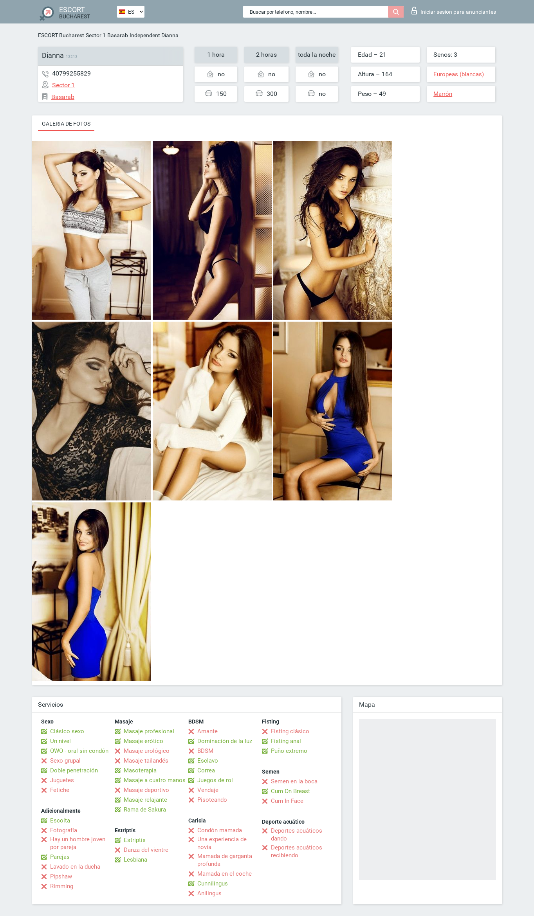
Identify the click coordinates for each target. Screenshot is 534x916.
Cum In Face (287, 800)
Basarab (117, 35)
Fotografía (63, 830)
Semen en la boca (294, 781)
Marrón (442, 93)
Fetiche (59, 790)
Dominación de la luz (224, 741)
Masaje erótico (143, 741)
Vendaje (207, 790)
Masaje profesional (149, 731)
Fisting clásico (290, 731)
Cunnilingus (212, 883)
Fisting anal (286, 741)
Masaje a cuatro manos (155, 780)
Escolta (60, 820)
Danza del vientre (146, 849)
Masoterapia (140, 770)
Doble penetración (74, 770)
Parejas (60, 856)
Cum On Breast (290, 791)
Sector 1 (96, 35)
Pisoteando (212, 799)
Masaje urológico (147, 750)
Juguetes (62, 780)
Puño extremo (289, 750)
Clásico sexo (67, 731)
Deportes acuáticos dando (296, 834)
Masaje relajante (145, 799)
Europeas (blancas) (458, 74)
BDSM (205, 750)
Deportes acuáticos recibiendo (296, 851)
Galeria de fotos (66, 124)
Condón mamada (219, 830)
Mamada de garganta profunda (224, 860)
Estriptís (135, 840)
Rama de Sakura (145, 809)
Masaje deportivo (146, 790)
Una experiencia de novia (222, 843)
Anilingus (209, 893)
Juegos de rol (215, 780)
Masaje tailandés (146, 760)
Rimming (61, 886)
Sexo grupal (65, 760)
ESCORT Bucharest (61, 35)
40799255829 (71, 73)
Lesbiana (135, 859)
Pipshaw (61, 876)
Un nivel (60, 741)
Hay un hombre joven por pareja (77, 843)
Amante (207, 731)
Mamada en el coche (224, 873)
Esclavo (207, 760)
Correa (206, 770)
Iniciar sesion (453, 10)
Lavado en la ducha (75, 866)
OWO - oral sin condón (79, 750)
